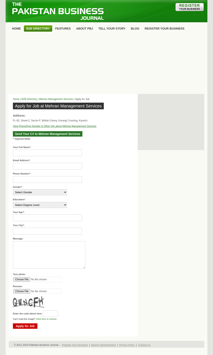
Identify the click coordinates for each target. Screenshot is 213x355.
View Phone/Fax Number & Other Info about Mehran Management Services (54, 126)
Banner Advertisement (103, 345)
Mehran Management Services (56, 99)
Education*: (19, 199)
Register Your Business (75, 345)
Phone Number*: (22, 173)
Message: (18, 238)
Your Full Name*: (22, 147)
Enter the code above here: (27, 313)
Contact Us (144, 345)
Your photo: (19, 274)
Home (16, 99)
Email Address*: (21, 160)
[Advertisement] (106, 64)
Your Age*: (19, 212)
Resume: (17, 286)
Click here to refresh (46, 319)
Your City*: (19, 225)
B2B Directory (29, 99)
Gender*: (17, 187)
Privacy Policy (127, 345)
